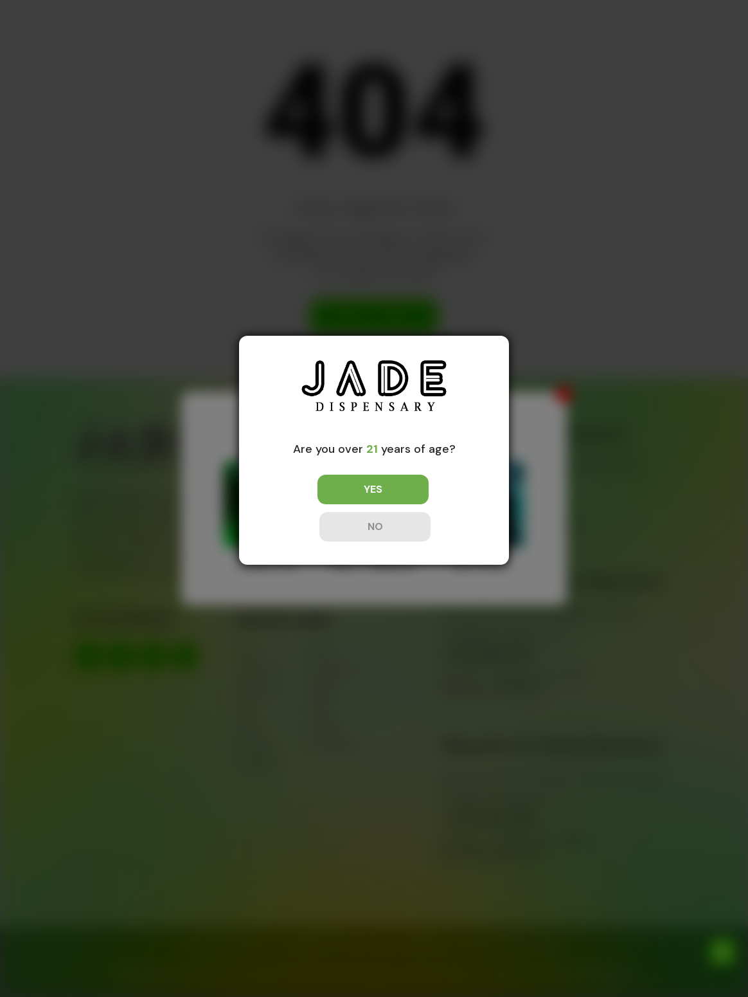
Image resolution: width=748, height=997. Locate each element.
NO (431, 508)
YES (317, 508)
